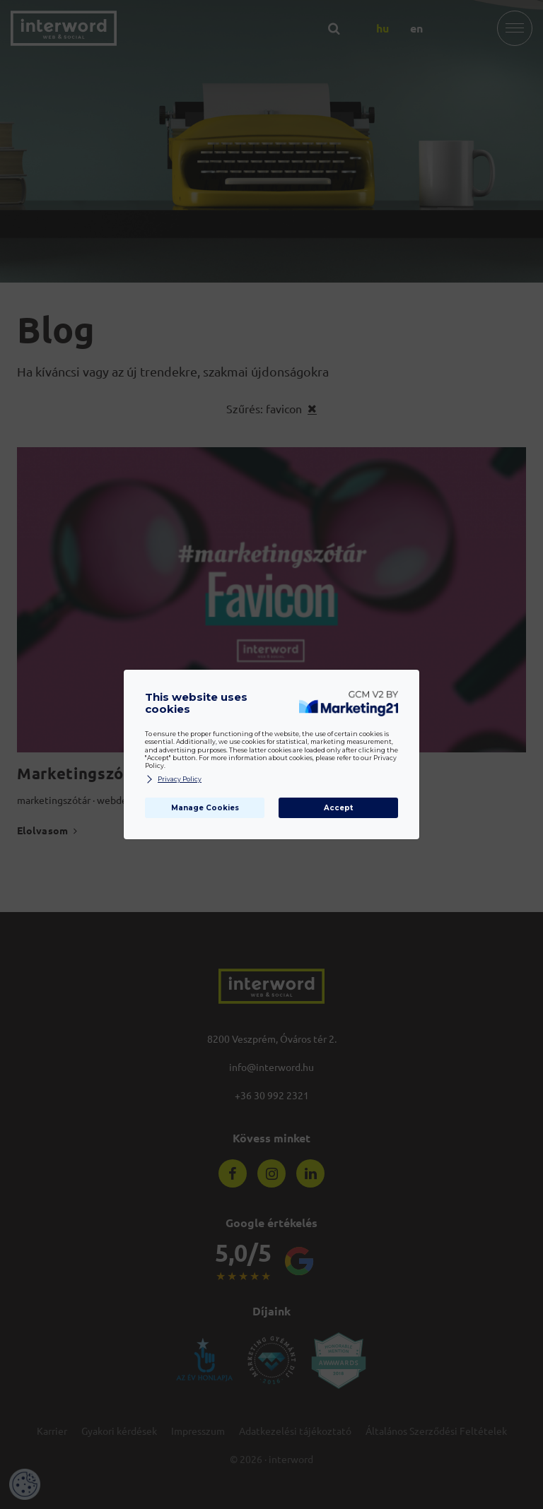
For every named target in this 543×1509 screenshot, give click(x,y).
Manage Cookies (205, 807)
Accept (338, 807)
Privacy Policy (173, 779)
